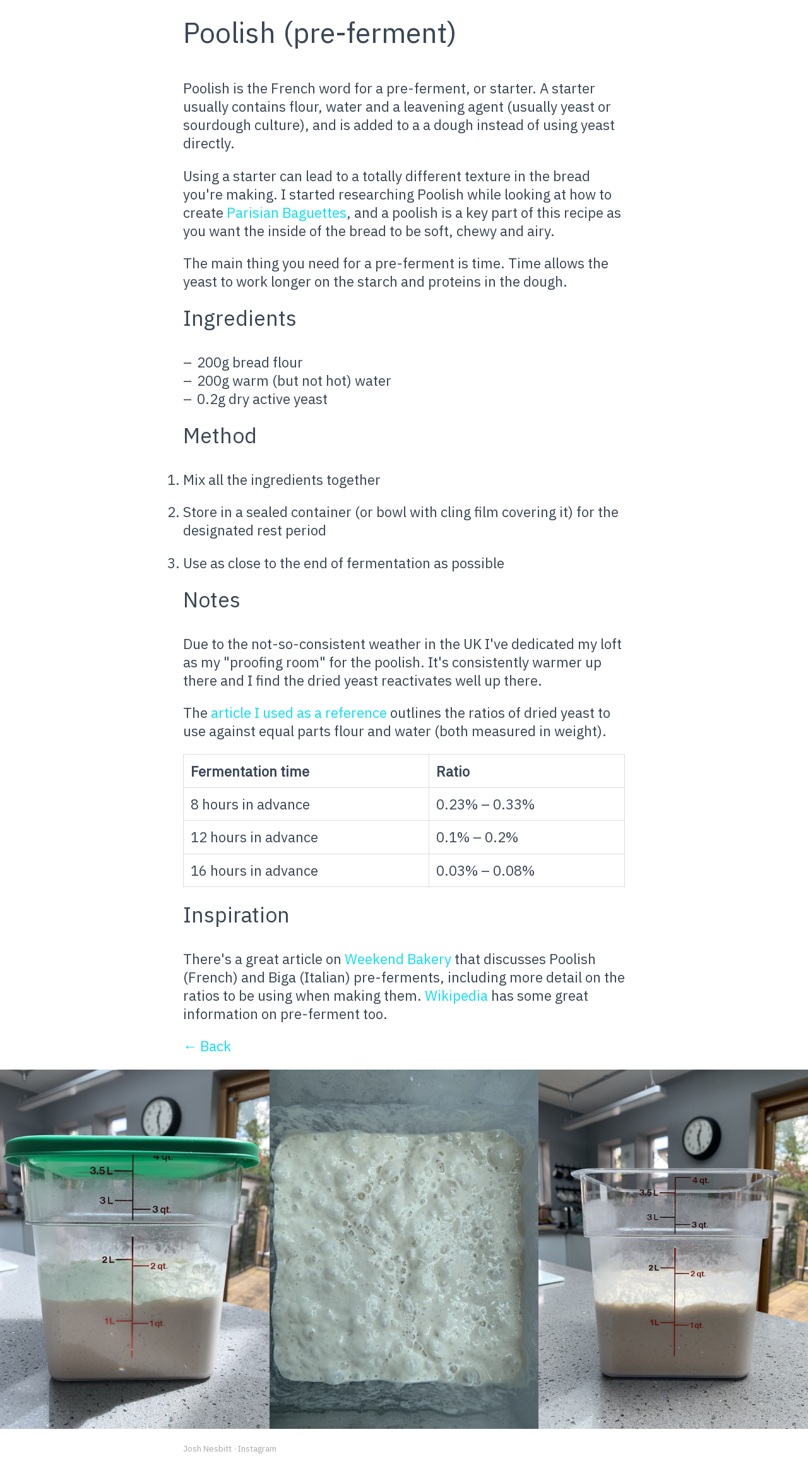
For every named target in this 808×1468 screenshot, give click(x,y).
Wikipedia (456, 995)
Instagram (257, 1448)
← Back (207, 1046)
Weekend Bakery (398, 959)
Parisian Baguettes (287, 212)
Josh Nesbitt (207, 1448)
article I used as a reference (299, 712)
